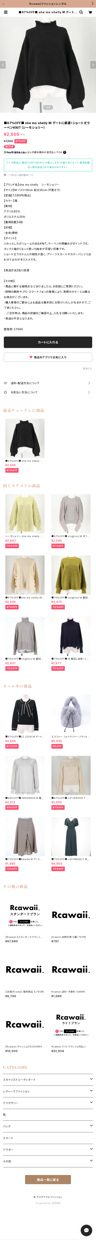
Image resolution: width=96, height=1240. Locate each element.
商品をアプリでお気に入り (48, 357)
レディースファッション (16, 1091)
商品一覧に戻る (48, 1180)
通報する (87, 368)
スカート (8, 1138)
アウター (8, 1149)
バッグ (7, 1126)
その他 (7, 1161)
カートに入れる (48, 342)
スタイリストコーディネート (19, 1079)
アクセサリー (11, 1103)
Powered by (48, 1203)
